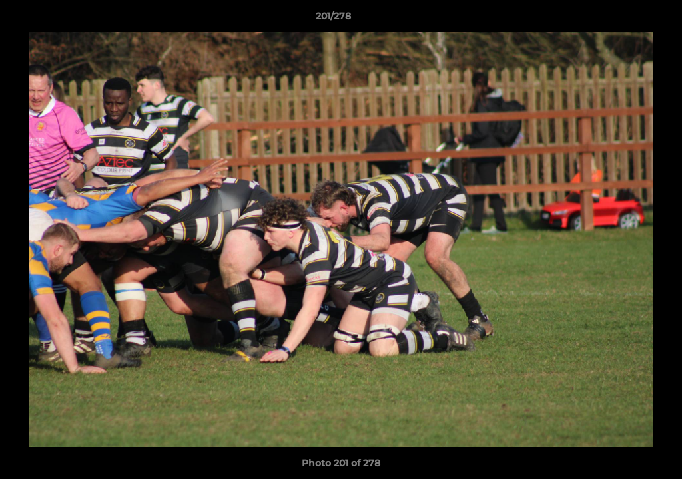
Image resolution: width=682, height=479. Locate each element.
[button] (626, 19)
